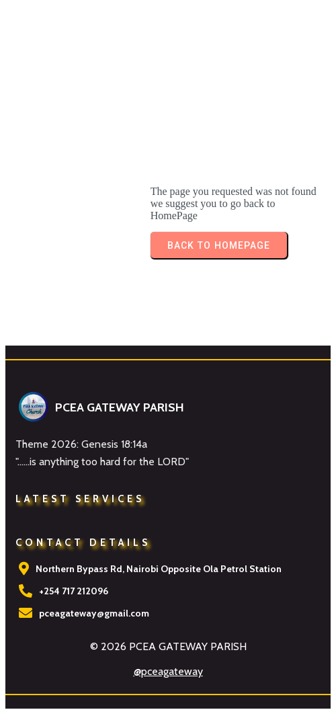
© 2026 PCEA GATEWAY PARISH (168, 646)
